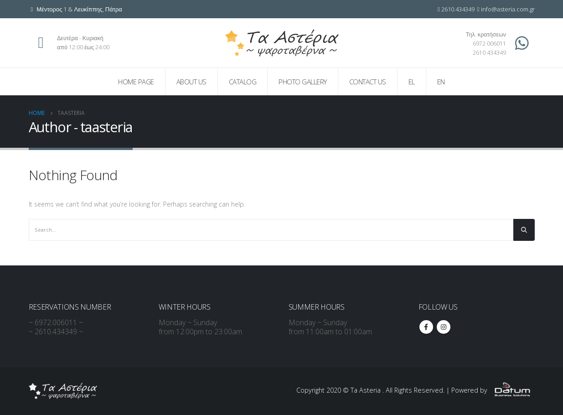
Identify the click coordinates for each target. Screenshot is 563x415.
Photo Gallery (303, 81)
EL (411, 81)
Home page (136, 81)
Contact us (367, 81)
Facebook (426, 327)
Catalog (243, 81)
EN (441, 81)
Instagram (443, 327)
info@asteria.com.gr (508, 9)
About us (191, 81)
